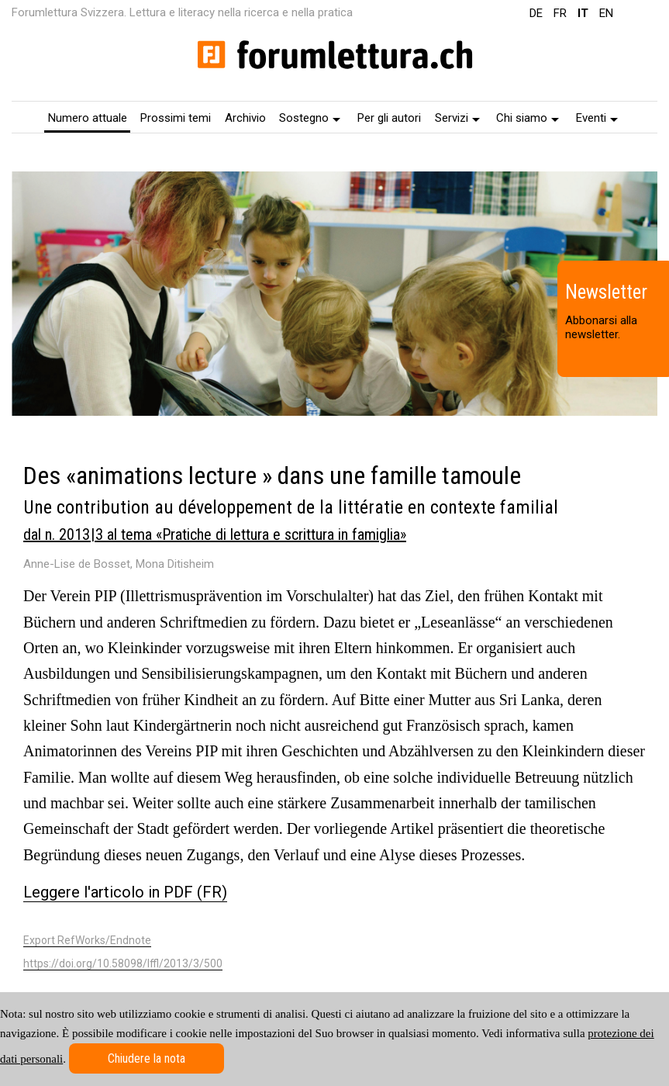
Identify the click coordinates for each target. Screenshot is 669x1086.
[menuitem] (88, 117)
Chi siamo (527, 118)
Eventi (597, 118)
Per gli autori (389, 118)
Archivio (245, 118)
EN (606, 13)
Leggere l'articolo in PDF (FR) (125, 892)
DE (536, 13)
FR (560, 13)
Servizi (457, 118)
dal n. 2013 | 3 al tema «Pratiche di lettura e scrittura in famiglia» (214, 534)
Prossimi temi (175, 118)
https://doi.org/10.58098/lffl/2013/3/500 (122, 963)
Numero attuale (87, 118)
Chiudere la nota (146, 1058)
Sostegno (309, 118)
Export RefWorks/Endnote (87, 940)
